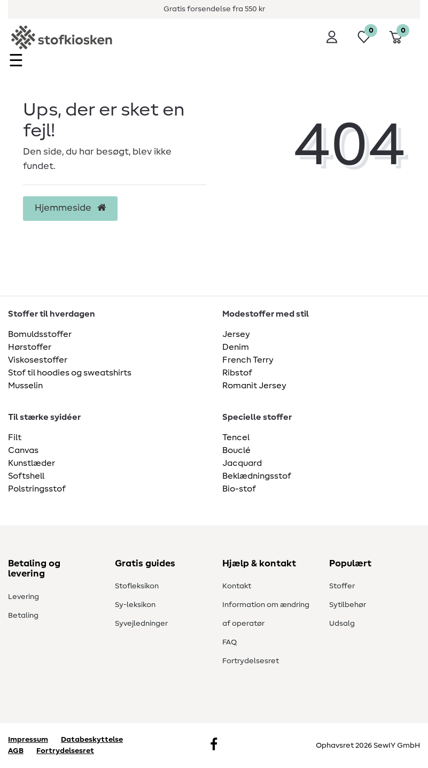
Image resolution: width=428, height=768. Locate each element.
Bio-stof (239, 489)
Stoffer (342, 586)
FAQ (229, 642)
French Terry (248, 360)
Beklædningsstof (256, 476)
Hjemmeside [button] (70, 208)
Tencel (236, 437)
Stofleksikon (137, 586)
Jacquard (242, 463)
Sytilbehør (347, 605)
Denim (235, 347)
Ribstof (237, 372)
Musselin (25, 385)
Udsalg (342, 623)
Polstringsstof (37, 489)
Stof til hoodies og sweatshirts (69, 372)
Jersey (236, 334)
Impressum (28, 739)
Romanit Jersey (254, 385)
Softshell (26, 476)
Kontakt (236, 586)
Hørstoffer (29, 347)
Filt (14, 437)
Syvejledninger (141, 623)
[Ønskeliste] (364, 37)
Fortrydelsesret (250, 661)
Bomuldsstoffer (40, 334)
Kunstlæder (31, 463)
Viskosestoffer (37, 360)
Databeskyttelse (92, 739)
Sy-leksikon (135, 605)
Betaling (23, 615)
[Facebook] (213, 745)
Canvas (23, 450)
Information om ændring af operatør (265, 614)
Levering (23, 597)
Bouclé (236, 450)
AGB (16, 751)
